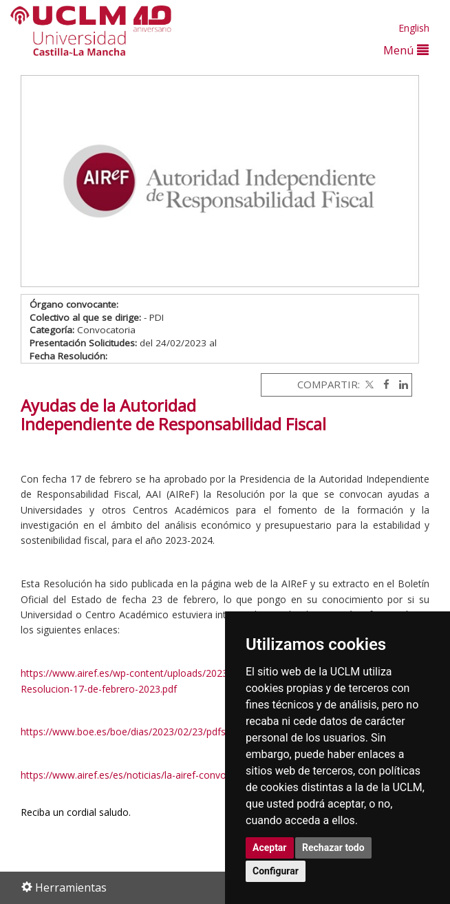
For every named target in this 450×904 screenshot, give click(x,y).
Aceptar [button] (270, 847)
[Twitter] (368, 384)
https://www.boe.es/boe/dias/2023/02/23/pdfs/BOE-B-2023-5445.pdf (174, 731)
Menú (406, 50)
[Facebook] (382, 384)
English (413, 27)
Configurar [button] (276, 870)
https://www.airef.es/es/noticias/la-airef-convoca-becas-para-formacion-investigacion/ (212, 774)
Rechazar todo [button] (333, 847)
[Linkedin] (400, 384)
